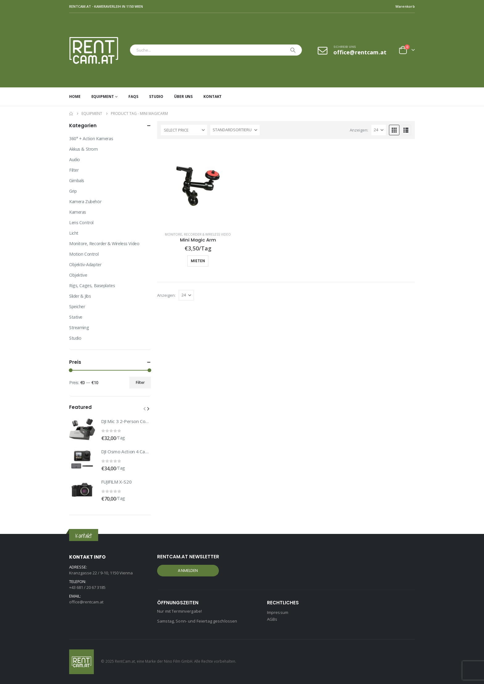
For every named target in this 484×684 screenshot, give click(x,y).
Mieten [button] (198, 260)
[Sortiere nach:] (235, 130)
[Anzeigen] (378, 130)
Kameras (77, 212)
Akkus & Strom (83, 149)
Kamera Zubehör (85, 201)
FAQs (133, 96)
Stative (75, 317)
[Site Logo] (98, 50)
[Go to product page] (198, 186)
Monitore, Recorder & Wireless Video (198, 234)
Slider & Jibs (80, 296)
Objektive (78, 275)
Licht (73, 233)
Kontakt (212, 96)
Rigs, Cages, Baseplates (92, 285)
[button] (394, 130)
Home (75, 96)
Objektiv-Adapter (85, 264)
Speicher (77, 306)
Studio (156, 96)
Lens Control (81, 222)
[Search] (293, 50)
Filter (73, 170)
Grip (73, 191)
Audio (74, 159)
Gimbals (76, 180)
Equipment (102, 96)
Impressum (277, 612)
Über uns (183, 96)
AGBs (272, 619)
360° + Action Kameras (91, 138)
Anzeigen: (359, 130)
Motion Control (83, 254)
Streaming (79, 327)
